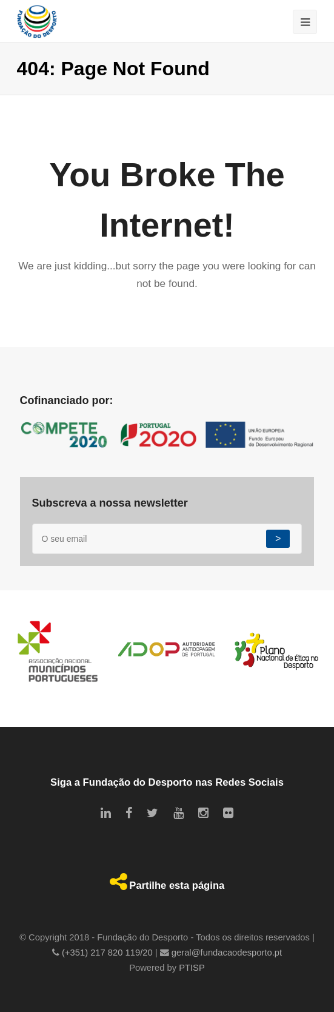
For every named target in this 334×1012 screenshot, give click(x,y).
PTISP (192, 968)
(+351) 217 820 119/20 (107, 952)
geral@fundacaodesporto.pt (227, 952)
